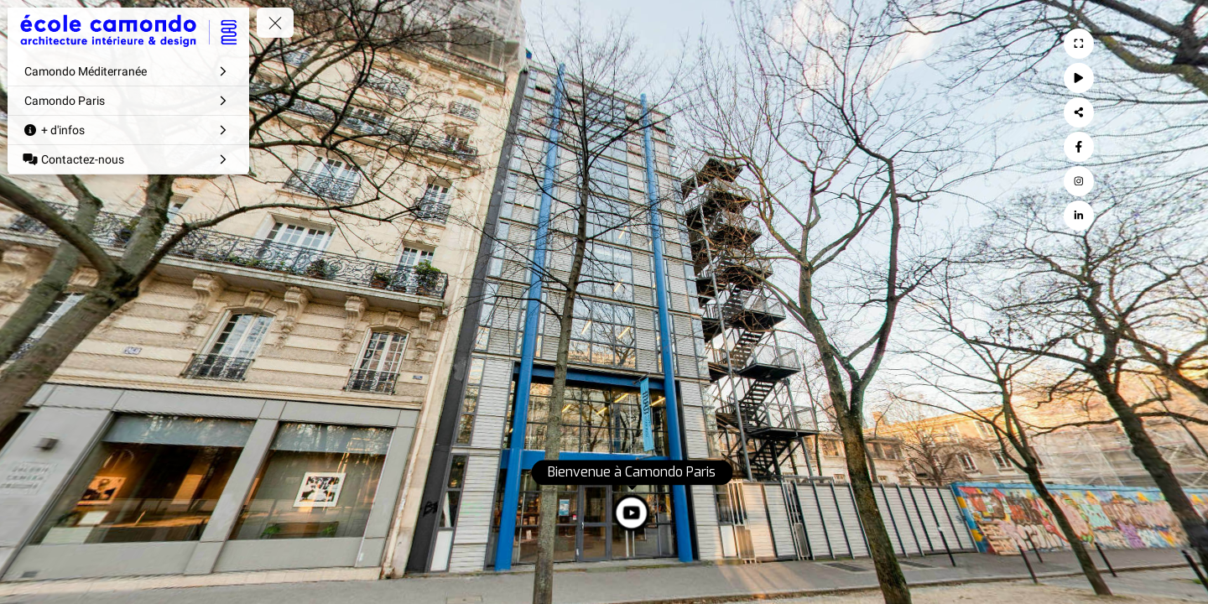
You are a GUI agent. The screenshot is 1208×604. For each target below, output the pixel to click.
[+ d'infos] (128, 130)
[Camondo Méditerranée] (128, 71)
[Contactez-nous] (128, 159)
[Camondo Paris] (128, 100)
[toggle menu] (275, 23)
